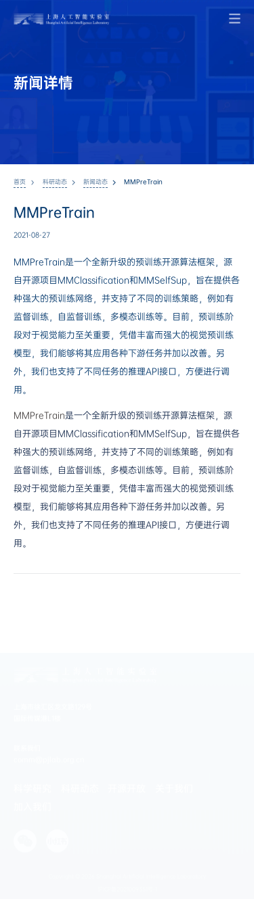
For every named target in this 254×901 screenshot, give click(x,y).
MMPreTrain (39, 415)
